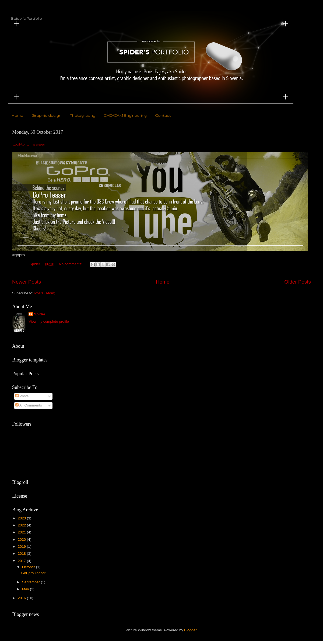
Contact (163, 115)
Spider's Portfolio (26, 18)
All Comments (28, 405)
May (26, 589)
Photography (82, 115)
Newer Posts (26, 282)
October (29, 567)
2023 (22, 518)
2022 (22, 525)
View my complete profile (49, 321)
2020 (22, 539)
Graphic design (46, 115)
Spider (39, 314)
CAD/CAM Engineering (125, 115)
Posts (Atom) (44, 293)
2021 (22, 532)
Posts (22, 396)
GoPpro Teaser (29, 144)
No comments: (71, 264)
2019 (22, 546)
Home (17, 115)
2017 (22, 561)
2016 (22, 598)
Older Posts (297, 282)
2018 (22, 554)
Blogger (190, 630)
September (31, 582)
